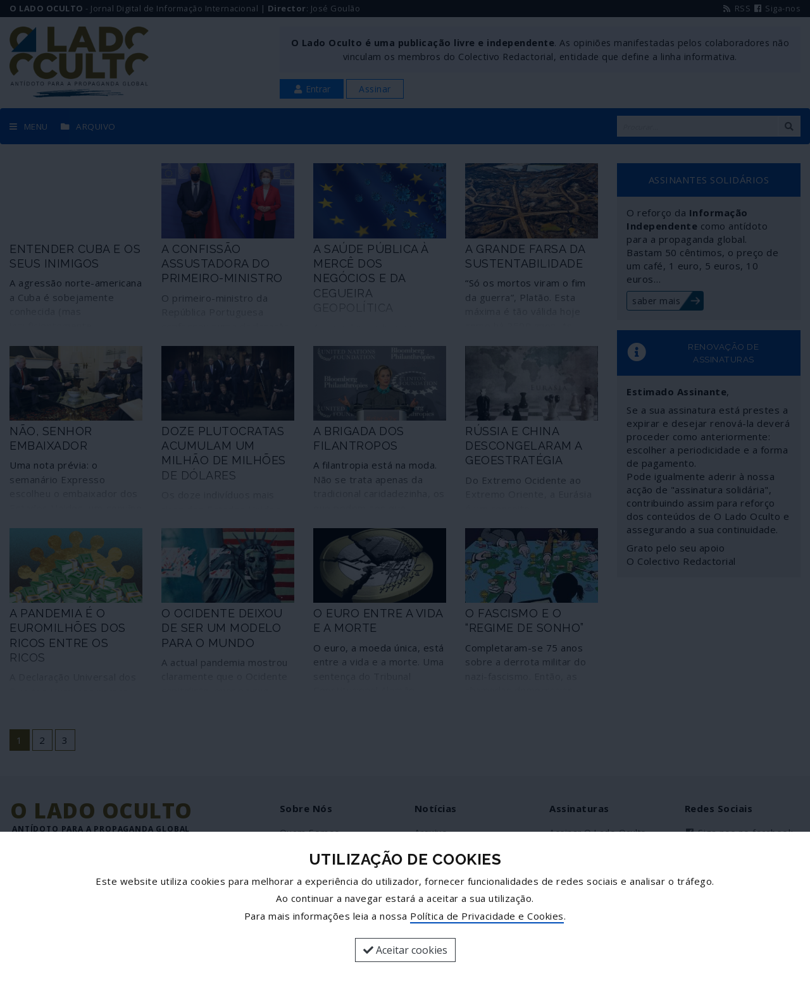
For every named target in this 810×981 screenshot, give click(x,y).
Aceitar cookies (405, 950)
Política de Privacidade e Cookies (487, 916)
